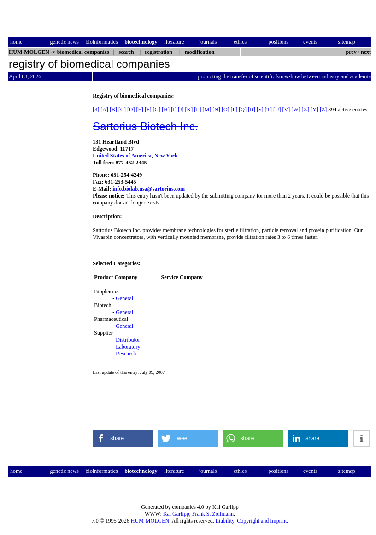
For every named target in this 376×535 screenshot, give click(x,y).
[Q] (243, 109)
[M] (207, 109)
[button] (123, 438)
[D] (131, 109)
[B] (113, 109)
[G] (157, 109)
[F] (148, 109)
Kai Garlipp (176, 514)
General (124, 298)
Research (126, 353)
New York (166, 155)
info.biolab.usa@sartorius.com (148, 189)
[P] (234, 109)
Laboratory (128, 346)
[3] (96, 109)
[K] (189, 109)
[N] (216, 109)
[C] (122, 109)
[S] (260, 109)
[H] (166, 109)
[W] (295, 109)
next (366, 52)
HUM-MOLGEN (150, 521)
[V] (286, 109)
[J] (181, 109)
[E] (139, 109)
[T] (268, 109)
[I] (173, 109)
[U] (277, 109)
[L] (197, 109)
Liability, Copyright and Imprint (251, 521)
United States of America (122, 155)
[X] (306, 109)
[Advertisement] (47, 231)
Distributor (128, 340)
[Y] (314, 109)
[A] (104, 109)
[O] (225, 109)
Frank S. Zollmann (213, 514)
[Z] (323, 109)
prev (351, 52)
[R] (251, 109)
